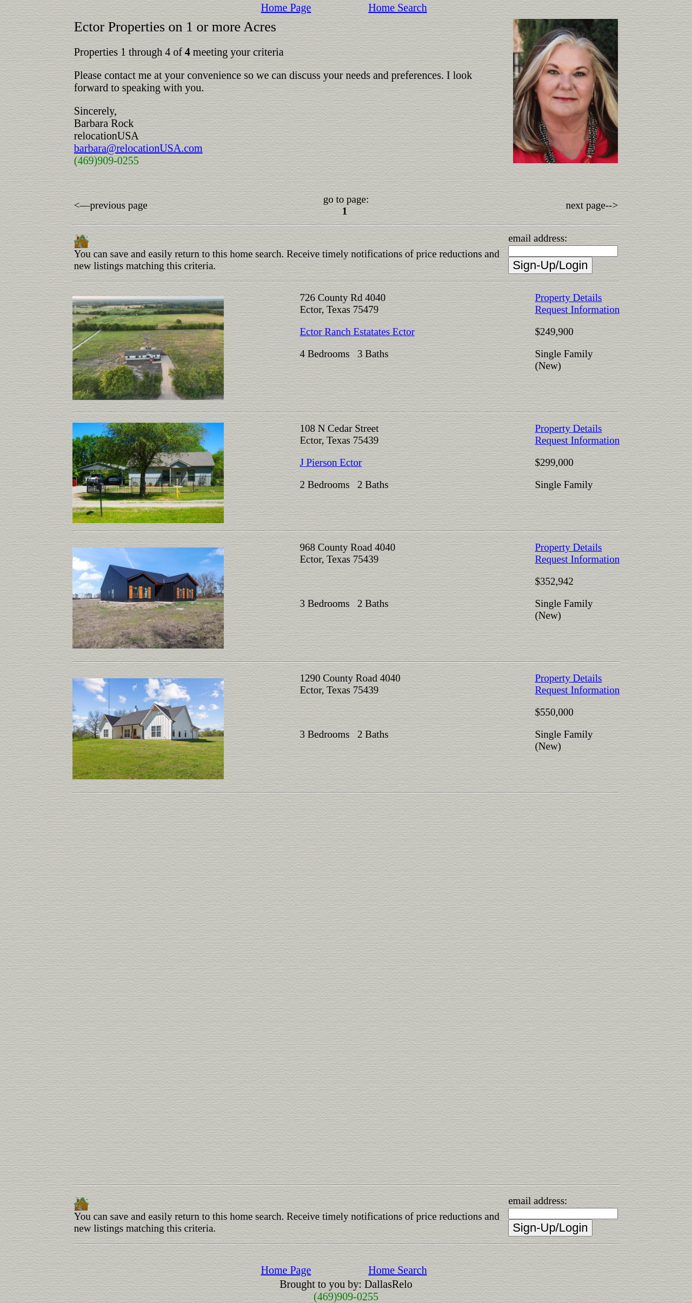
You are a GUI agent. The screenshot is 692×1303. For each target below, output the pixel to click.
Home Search (397, 8)
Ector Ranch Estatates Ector (357, 331)
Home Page (286, 8)
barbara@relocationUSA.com (138, 148)
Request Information (577, 309)
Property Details (568, 297)
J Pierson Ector (331, 462)
